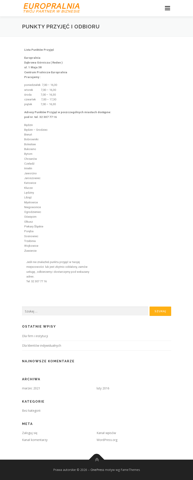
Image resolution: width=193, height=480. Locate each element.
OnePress (97, 470)
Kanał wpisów (106, 433)
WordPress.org (107, 440)
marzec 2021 (31, 388)
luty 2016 (103, 388)
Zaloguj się (29, 433)
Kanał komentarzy (35, 440)
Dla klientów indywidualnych (41, 345)
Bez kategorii (31, 410)
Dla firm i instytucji (35, 336)
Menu (167, 8)
